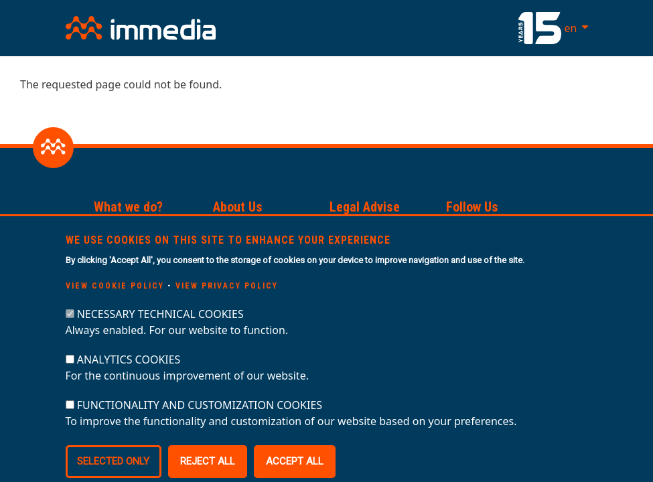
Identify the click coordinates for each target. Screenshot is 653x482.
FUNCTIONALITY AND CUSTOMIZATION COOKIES (199, 425)
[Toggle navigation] (398, 28)
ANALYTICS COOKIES (129, 379)
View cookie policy (115, 306)
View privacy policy (226, 306)
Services (114, 230)
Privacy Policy (363, 230)
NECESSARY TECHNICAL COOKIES (160, 334)
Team (225, 230)
